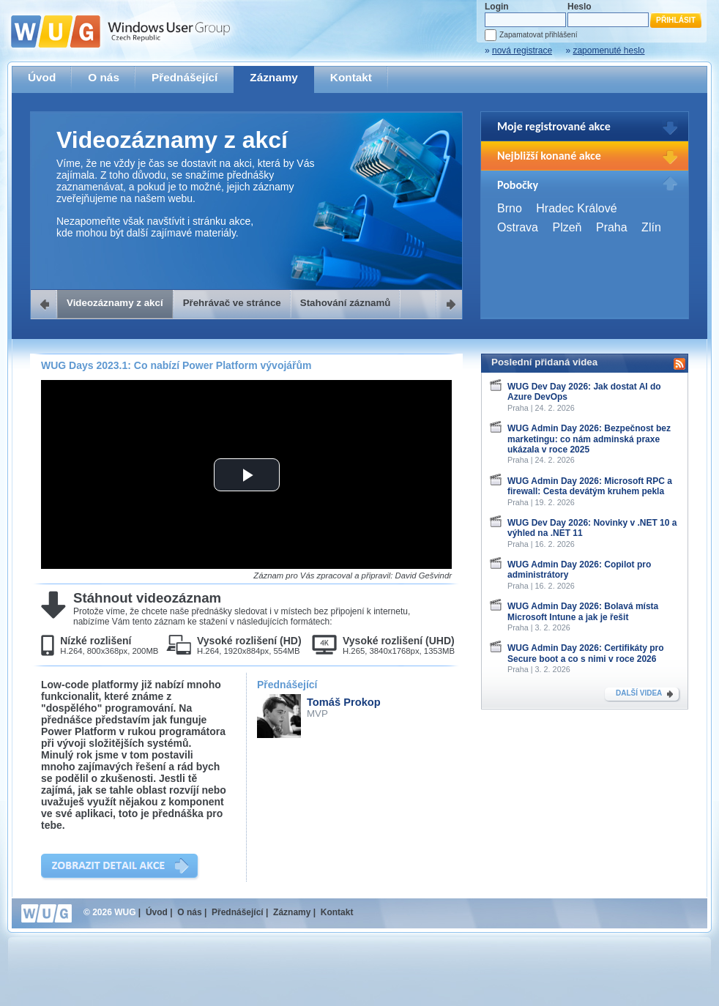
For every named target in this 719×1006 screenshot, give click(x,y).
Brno (509, 208)
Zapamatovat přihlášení (538, 35)
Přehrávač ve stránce (232, 302)
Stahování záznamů (345, 302)
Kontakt (351, 77)
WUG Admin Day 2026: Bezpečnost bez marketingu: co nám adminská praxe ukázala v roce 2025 (589, 439)
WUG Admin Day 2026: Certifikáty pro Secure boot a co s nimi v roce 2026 (585, 653)
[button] (247, 474)
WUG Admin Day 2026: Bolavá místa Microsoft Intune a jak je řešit (582, 611)
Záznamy (274, 77)
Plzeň (566, 227)
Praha (611, 227)
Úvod (42, 77)
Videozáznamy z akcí (115, 302)
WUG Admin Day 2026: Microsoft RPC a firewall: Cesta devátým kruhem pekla (589, 486)
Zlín (651, 227)
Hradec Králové (576, 208)
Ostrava (517, 227)
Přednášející (184, 77)
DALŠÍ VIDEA (639, 693)
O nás (103, 77)
